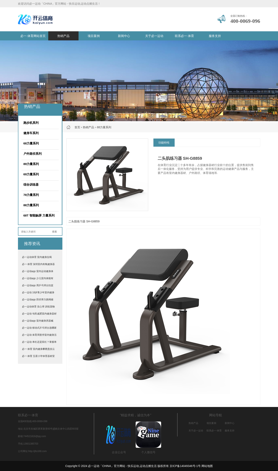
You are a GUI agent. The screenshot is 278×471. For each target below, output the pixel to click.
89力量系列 (31, 164)
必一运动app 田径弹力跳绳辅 (37, 299)
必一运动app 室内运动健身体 (37, 271)
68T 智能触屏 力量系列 (39, 215)
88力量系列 (104, 127)
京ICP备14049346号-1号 (185, 466)
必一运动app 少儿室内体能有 (37, 278)
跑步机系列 (31, 122)
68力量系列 (31, 143)
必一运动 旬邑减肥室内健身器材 (39, 313)
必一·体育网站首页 (32, 36)
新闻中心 (124, 36)
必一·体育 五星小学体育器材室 (38, 356)
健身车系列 (31, 133)
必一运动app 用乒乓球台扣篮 (37, 285)
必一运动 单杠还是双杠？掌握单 (39, 342)
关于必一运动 (154, 36)
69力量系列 (31, 174)
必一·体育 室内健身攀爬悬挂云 (38, 349)
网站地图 (207, 466)
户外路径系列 (32, 153)
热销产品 (63, 36)
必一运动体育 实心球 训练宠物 (38, 306)
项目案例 (94, 36)
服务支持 (215, 36)
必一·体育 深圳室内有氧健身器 (38, 264)
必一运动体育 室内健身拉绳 (37, 257)
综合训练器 (31, 184)
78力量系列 (31, 195)
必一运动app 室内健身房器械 (37, 320)
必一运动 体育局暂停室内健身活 (39, 334)
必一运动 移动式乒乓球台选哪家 (39, 327)
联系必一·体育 (184, 36)
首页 (77, 127)
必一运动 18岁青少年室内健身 (38, 292)
